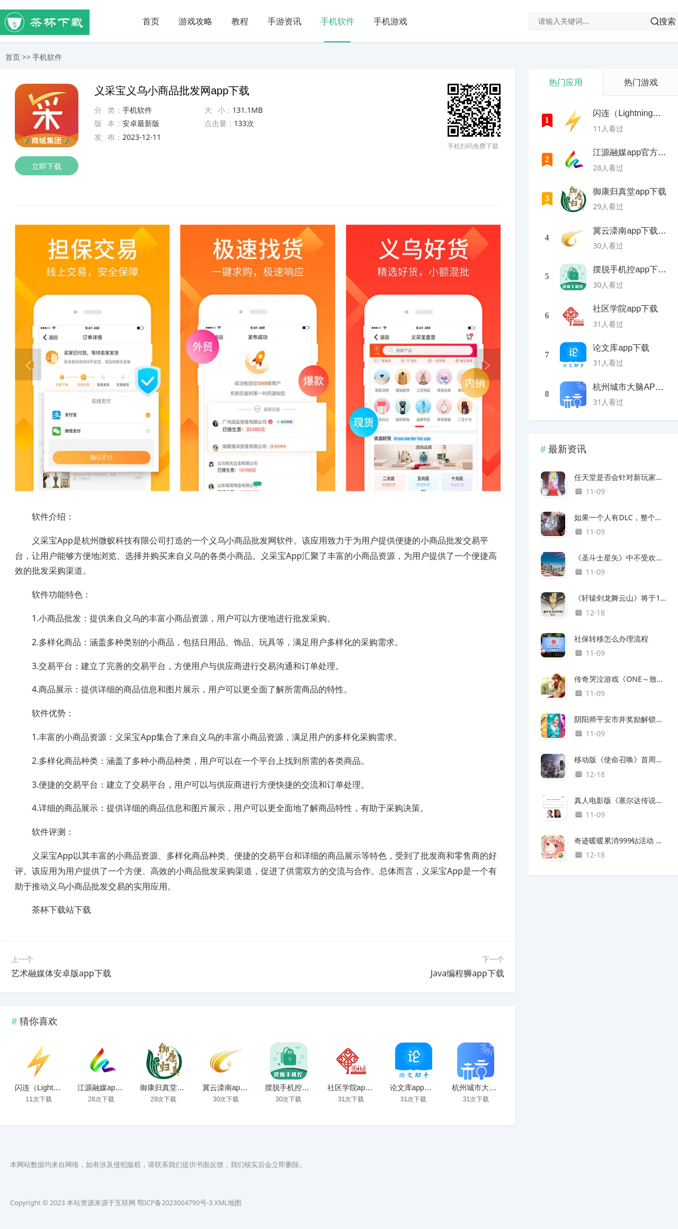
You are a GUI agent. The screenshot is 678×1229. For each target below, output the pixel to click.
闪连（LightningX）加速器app (64, 1087)
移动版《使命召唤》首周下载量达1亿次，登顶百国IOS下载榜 (620, 759)
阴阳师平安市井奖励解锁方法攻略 (620, 719)
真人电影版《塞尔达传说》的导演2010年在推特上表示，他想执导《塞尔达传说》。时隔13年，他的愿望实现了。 (620, 800)
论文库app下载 (414, 1087)
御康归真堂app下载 (172, 1087)
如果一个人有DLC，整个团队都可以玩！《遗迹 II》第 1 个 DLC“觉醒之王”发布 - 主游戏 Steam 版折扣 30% (620, 517)
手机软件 (337, 21)
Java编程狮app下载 (467, 973)
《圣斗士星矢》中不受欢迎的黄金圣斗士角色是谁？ (620, 558)
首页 (150, 21)
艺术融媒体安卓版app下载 (61, 973)
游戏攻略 (195, 21)
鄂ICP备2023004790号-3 (174, 1202)
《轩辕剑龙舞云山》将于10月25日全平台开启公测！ (620, 598)
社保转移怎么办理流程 (611, 639)
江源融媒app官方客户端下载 (124, 1087)
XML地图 (228, 1202)
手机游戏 (390, 21)
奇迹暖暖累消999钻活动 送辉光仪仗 (620, 840)
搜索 (667, 21)
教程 (239, 21)
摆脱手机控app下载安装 (304, 1087)
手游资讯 (284, 21)
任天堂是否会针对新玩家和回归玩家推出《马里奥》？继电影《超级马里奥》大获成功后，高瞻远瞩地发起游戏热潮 (620, 477)
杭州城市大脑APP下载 (489, 1087)
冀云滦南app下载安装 (238, 1087)
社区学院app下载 (355, 1087)
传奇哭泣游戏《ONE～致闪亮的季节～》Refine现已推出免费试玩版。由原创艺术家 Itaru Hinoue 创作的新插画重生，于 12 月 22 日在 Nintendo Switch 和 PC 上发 (620, 679)
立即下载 (46, 166)
